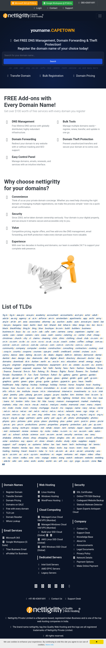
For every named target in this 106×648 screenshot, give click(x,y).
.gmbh (72, 378)
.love (33, 401)
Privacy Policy (81, 553)
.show (52, 438)
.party (46, 418)
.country (17, 351)
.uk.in (71, 451)
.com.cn (15, 345)
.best (39, 325)
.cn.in (4, 341)
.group (38, 381)
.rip (41, 431)
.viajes (82, 454)
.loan (100, 398)
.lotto (26, 401)
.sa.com (82, 431)
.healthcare (7, 384)
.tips (31, 447)
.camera (61, 331)
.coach (63, 341)
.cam (53, 331)
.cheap (96, 335)
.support (6, 444)
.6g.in (11, 315)
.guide (46, 381)
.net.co (14, 411)
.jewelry (13, 394)
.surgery (22, 444)
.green (23, 381)
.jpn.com (38, 394)
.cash (50, 335)
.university (89, 451)
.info (4, 391)
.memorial (73, 404)
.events (98, 365)
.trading (6, 451)
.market (84, 401)
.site (68, 438)
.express (37, 368)
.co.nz (41, 341)
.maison (60, 401)
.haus (80, 381)
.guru (73, 381)
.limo (82, 398)
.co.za (56, 341)
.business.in (8, 331)
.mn (4, 408)
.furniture (44, 374)
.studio (58, 441)
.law (15, 398)
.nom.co (16, 414)
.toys (85, 447)
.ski (73, 438)
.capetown (80, 331)
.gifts (42, 378)
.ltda (44, 401)
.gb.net (15, 378)
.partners (30, 418)
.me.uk (35, 404)
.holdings (43, 384)
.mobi (10, 408)
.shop (33, 438)
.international (53, 391)
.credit (56, 351)
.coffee (80, 341)
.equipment (54, 365)
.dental (98, 355)
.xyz (71, 461)
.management (72, 401)
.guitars (54, 381)
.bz (23, 331)
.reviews (34, 431)
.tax (52, 444)
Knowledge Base (83, 537)
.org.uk (13, 418)
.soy (22, 441)
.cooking (92, 348)
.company (20, 348)
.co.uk (48, 341)
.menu (89, 404)
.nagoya (69, 408)
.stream (50, 441)
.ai (29, 318)
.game (75, 374)
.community (8, 348)
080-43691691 (86, 2)
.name (77, 408)
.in (57, 388)
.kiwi (87, 394)
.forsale (6, 374)
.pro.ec (6, 424)
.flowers (79, 371)
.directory (70, 358)
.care (12, 335)
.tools (59, 447)
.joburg (28, 394)
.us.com (13, 454)
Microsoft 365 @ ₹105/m (24, 3)
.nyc (23, 414)
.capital (89, 331)
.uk (66, 451)
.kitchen (79, 394)
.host (88, 384)
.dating (28, 355)
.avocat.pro (85, 321)
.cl (30, 338)
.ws (55, 461)
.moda (18, 408)
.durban (35, 361)
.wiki (14, 461)
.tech (71, 444)
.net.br (100, 408)
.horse (71, 384)
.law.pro (22, 398)
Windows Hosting (48, 496)
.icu (28, 388)
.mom (25, 408)
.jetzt (5, 394)
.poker (69, 421)
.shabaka (6, 438)
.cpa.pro (47, 351)
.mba (14, 404)
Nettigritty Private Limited (59, 630)
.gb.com (6, 378)
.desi (13, 358)
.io (89, 391)
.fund (35, 374)
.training (15, 451)
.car (97, 331)
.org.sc (5, 418)
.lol (12, 401)
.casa (43, 335)
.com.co (25, 345)
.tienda (23, 447)
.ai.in (34, 318)
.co (27, 341)
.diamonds (37, 358)
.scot (42, 434)
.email (81, 361)
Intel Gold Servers (48, 564)
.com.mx (69, 345)
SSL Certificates (82, 492)
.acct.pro (78, 315)
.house (5, 388)
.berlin (33, 325)
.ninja (91, 411)
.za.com (85, 461)
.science (34, 434)
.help (17, 384)
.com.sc (88, 345)
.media (63, 404)
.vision (15, 457)
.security (68, 434)
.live (94, 398)
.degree (59, 355)
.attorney (46, 321)
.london (19, 401)
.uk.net (79, 451)
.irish (100, 391)
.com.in (59, 345)
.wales (53, 457)
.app (85, 318)
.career (19, 335)
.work (33, 461)
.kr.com (94, 394)
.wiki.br (6, 461)
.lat (10, 398)
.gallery (66, 374)
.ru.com (63, 431)
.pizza (36, 421)
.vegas (58, 454)
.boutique (49, 328)
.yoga (77, 461)
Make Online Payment (85, 566)
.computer (32, 348)
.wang (61, 457)
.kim (72, 394)
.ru (70, 431)
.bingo (81, 325)
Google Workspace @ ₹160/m (57, 3)
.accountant (52, 315)
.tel (89, 444)
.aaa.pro (20, 315)
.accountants (66, 315)
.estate (76, 365)
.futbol (53, 374)
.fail (44, 368)
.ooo (53, 414)
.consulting (67, 348)
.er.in (64, 365)
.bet (45, 325)
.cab (40, 331)
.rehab (49, 428)
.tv (46, 451)
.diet (46, 358)
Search (53, 61)
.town (79, 447)
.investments (80, 391)
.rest (5, 431)
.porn (76, 421)
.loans (6, 401)
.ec (48, 361)
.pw (90, 424)
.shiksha (17, 438)
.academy (40, 315)
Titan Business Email (14, 549)
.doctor (90, 358)
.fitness (53, 371)
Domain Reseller (12, 517)
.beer (25, 325)
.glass (56, 378)
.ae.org (13, 318)
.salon (97, 431)
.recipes (35, 428)
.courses (37, 351)
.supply (91, 441)
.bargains (16, 325)
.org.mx (83, 414)
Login (37, 8)
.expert (17, 368)
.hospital (80, 384)
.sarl (4, 434)
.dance (13, 355)
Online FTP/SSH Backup (86, 496)
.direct (61, 358)
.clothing (70, 338)
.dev (28, 358)
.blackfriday (15, 328)
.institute (26, 391)
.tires (37, 447)
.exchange (7, 368)
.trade (92, 447)
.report (87, 428)
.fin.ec (100, 368)
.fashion (80, 368)
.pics (13, 421)
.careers (28, 335)
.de (44, 355)
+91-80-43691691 (37, 598)
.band (96, 321)
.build (67, 328)
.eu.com (85, 365)
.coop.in (7, 351)
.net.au (92, 408)
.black (5, 328)
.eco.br (55, 361)
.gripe (31, 381)
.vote (30, 457)
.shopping (42, 438)
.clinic (61, 338)
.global (64, 378)
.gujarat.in (65, 381)
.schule (24, 434)
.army (98, 318)
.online (46, 414)
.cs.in (93, 351)
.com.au (99, 341)
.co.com (13, 341)
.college (89, 341)
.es (69, 365)
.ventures (67, 454)
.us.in (25, 454)
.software (98, 438)
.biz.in (99, 325)
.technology (81, 444)
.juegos (47, 394)
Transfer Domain (18, 75)
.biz (93, 325)
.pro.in (20, 424)
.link (89, 398)
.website (89, 457)
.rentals (71, 428)
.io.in (94, 391)
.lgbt (53, 398)
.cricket (76, 351)
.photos (94, 418)
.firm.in (26, 371)
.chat (88, 335)
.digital (53, 358)
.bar (102, 321)
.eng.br (98, 361)
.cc (74, 335)
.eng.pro (6, 365)
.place (44, 421)
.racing (14, 428)
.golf (86, 378)
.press (92, 421)
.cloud (79, 338)
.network (69, 411)
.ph (64, 418)
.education (71, 361)
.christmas (7, 338)
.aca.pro (30, 315)
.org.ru (99, 414)
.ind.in (79, 388)
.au (53, 321)
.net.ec (23, 411)
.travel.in (32, 451)
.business (86, 328)
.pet (53, 418)
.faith (50, 368)
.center (81, 335)
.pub (84, 424)
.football (94, 371)
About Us (79, 541)
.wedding (98, 457)
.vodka (23, 457)
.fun (29, 374)
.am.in (51, 318)
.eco (62, 361)
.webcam (78, 457)
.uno (98, 451)
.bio (88, 325)
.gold (79, 378)
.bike (74, 325)
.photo (71, 418)
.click (54, 338)
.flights (62, 371)
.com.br (6, 345)
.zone (93, 461)
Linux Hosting (46, 492)
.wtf (60, 461)
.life (59, 398)
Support (67, 8)
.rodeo (55, 431)
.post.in (84, 421)
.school (16, 434)
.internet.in (67, 391)
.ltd (38, 401)
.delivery (77, 355)
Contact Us (80, 528)
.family (58, 368)
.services (78, 434)
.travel (24, 451)
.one (33, 414)
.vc (52, 454)
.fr (25, 374)
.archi (91, 318)
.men (82, 404)
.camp (70, 331)
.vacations (44, 454)
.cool (100, 348)
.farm (72, 368)
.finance (7, 371)
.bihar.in (67, 325)
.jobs (21, 394)
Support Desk (81, 532)
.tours (72, 447)
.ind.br (71, 388)
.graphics (6, 381)
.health (88, 381)
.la (101, 394)
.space (29, 441)
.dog (98, 358)
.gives (49, 378)
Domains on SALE (13, 504)
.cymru (5, 355)
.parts (39, 418)
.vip (9, 457)
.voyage (45, 457)
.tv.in (51, 451)
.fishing (41, 371)
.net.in (36, 411)
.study (66, 441)
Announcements (83, 545)
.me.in (27, 404)
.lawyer (31, 398)
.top (65, 447)
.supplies (82, 441)
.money (33, 408)
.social (88, 438)
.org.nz (91, 414)
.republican (97, 428)
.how (12, 388)
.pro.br (100, 421)
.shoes (25, 438)
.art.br (13, 321)
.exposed (26, 368)
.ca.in (34, 331)
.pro (13, 424)
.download (18, 361)
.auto (76, 321)
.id (32, 388)
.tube (40, 451)
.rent (63, 428)
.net (30, 411)
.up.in (4, 454)
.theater (6, 447)
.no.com (6, 414)
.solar (5, 441)
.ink (18, 391)
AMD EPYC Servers (48, 568)
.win (20, 461)
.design (21, 358)
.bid (59, 325)
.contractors (81, 348)
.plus (62, 421)
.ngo (85, 411)
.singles (60, 438)
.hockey (33, 384)
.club (86, 338)
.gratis (16, 381)
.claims (36, 338)
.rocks (47, 431)
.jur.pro (55, 394)
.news (78, 411)
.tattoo (46, 444)
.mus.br (54, 408)
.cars (36, 335)
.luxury (51, 401)
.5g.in (4, 315)
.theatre (15, 447)
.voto (37, 457)
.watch (69, 457)
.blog (34, 328)
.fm (86, 371)
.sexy (92, 434)
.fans (65, 368)
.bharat (52, 325)
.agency (22, 318)
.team (64, 444)
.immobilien (49, 388)
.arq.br (5, 321)
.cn (101, 338)
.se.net (59, 434)
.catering (67, 335)
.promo (42, 424)
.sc (9, 434)
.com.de (34, 345)
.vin (4, 457)
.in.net (63, 388)
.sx (29, 444)
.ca (28, 331)
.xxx (65, 461)
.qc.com (97, 424)
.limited (75, 398)
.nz (28, 414)
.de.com (37, 355)
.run (75, 431)
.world (48, 461)
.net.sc (60, 411)
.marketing (95, 401)
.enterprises (42, 365)
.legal (46, 398)
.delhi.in (68, 355)
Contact (51, 8)
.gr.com (93, 378)
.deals (51, 355)
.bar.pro (7, 325)
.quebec (6, 428)
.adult (94, 315)
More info (50, 645)
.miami (97, 404)
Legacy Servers (46, 573)
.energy (89, 361)
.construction (54, 348)
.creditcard (65, 351)
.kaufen (64, 394)
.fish (34, 371)
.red (42, 428)
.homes (62, 384)
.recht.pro (24, 428)
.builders (75, 328)
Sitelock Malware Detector (87, 504)
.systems (36, 444)
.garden (92, 374)
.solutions (14, 441)
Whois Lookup (11, 521)
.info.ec (99, 388)
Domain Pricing (83, 75)
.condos (42, 348)
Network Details (82, 557)
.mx (61, 408)
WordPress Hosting (50, 500)
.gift (36, 378)
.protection (75, 424)
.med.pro (54, 404)
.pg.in (59, 418)
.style (73, 441)
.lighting (66, 398)
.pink (29, 421)
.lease (39, 398)
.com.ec (44, 345)
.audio (69, 321)
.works (40, 461)
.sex (86, 434)
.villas (97, 454)
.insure (35, 391)
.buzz (18, 331)
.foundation (16, 374)
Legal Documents (83, 549)
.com (51, 345)
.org (68, 414)
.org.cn (60, 414)
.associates (34, 321)
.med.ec (44, 404)
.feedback (90, 368)
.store (41, 441)
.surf (14, 444)
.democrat (88, 355)
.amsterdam (61, 318)
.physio (5, 421)
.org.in (74, 414)
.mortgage (44, 408)
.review (24, 431)
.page (21, 418)
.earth (43, 361)
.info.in (11, 391)
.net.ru (52, 411)
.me (21, 404)
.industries (88, 388)
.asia (24, 321)
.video (90, 454)
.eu (92, 365)
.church (17, 338)
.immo (38, 388)
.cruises (85, 351)
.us (20, 454)
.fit (47, 371)
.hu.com (21, 388)
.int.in (42, 391)
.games (83, 374)
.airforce (42, 318)
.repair (79, 428)
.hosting (96, 384)
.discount (81, 358)
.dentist (5, 358)
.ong (39, 414)
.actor (87, 315)
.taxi (58, 444)
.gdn (22, 378)
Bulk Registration (51, 75)
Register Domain (12, 492)
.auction (60, 321)
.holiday (53, 384)
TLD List (8, 513)
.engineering (28, 365)
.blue (40, 328)
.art (19, 321)
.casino (58, 335)
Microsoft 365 (11, 537)
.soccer (80, 438)
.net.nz (44, 411)
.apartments (75, 318)
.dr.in (27, 361)
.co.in (33, 341)
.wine (26, 461)
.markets (6, 404)
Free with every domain (15, 508)
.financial (17, 371)
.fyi (59, 374)
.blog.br (26, 328)
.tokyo (52, 447)
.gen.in (29, 378)
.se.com (50, 434)
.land (4, 398)
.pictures (21, 421)
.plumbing (53, 421)
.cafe (46, 331)
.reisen (56, 428)
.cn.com (94, 338)
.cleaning (45, 338)
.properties (52, 424)
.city (25, 338)
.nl (97, 411)
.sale (90, 431)
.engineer (16, 365)
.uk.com (59, 451)
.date (21, 355)
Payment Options (83, 562)
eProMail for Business (15, 553)
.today (44, 447)
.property (63, 424)
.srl (35, 441)
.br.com (59, 328)
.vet (76, 454)
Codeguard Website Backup (88, 500)
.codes (72, 341)
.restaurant (14, 431)
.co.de (22, 341)
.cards (5, 335)
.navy (84, 408)
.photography (82, 418)
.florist (70, 371)
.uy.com (34, 454)
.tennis (96, 444)
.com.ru (78, 345)
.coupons (26, 351)
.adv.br (5, 318)
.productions (31, 424)
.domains (6, 361)
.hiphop (24, 384)
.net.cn (6, 411)
